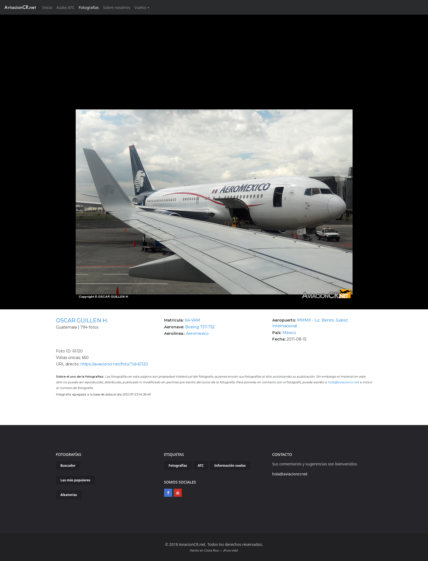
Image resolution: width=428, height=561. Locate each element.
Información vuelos (230, 465)
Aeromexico (197, 333)
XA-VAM (192, 320)
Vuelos (140, 7)
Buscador (68, 465)
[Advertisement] (214, 55)
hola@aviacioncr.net (343, 382)
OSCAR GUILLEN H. (82, 320)
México (289, 332)
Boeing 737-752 (200, 327)
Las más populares (76, 480)
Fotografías (89, 7)
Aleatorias (69, 494)
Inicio (48, 7)
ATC (201, 465)
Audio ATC (65, 7)
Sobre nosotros (116, 7)
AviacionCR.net (20, 7)
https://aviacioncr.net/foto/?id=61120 (114, 364)
